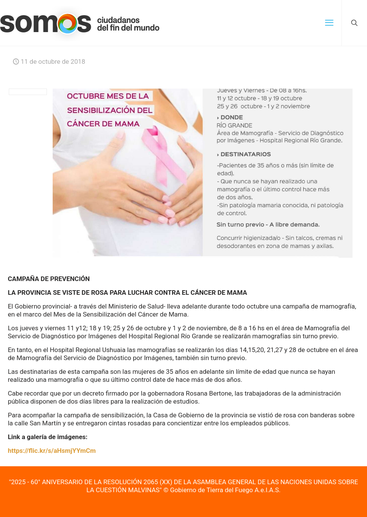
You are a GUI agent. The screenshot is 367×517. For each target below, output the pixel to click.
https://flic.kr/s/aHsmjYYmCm (52, 450)
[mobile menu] (329, 22)
